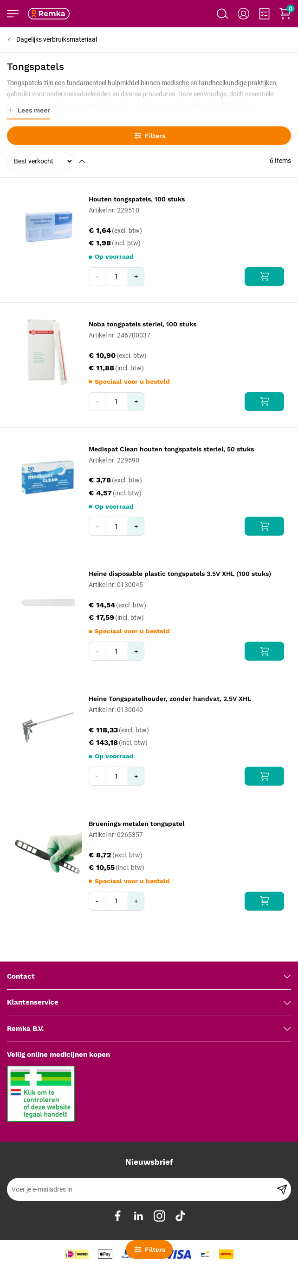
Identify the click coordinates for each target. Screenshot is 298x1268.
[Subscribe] (282, 1189)
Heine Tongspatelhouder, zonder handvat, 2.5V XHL (170, 698)
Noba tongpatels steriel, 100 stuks (142, 324)
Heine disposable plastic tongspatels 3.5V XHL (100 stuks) (180, 573)
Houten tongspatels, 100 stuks (137, 199)
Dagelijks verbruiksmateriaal (56, 39)
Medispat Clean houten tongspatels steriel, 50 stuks (171, 449)
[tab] (149, 977)
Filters (149, 135)
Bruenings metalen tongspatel (136, 823)
